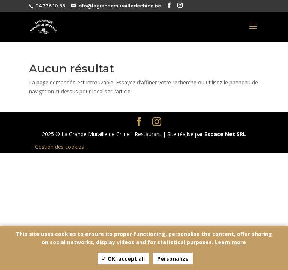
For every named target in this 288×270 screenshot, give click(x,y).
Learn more (230, 242)
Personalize (173, 258)
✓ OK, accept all (123, 258)
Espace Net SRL (225, 134)
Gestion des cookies (59, 146)
